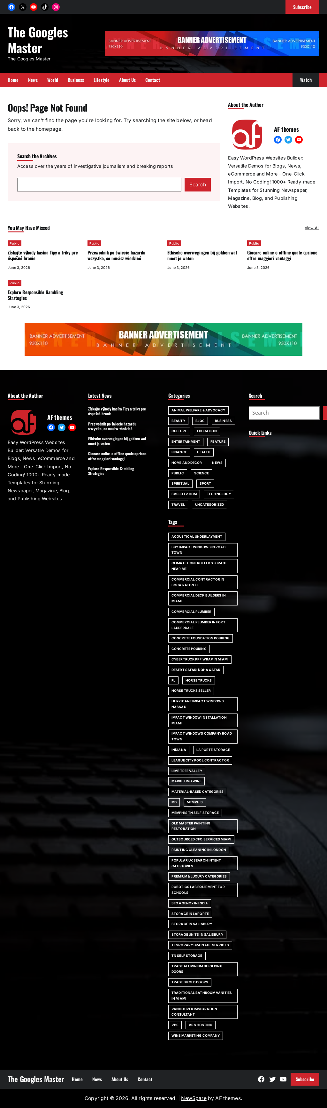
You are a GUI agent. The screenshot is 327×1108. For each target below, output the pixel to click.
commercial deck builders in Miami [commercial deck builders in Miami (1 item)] (198, 598)
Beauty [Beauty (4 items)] (178, 421)
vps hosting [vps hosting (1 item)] (200, 1025)
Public (14, 243)
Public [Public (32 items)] (177, 473)
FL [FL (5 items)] (173, 680)
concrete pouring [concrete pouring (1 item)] (189, 649)
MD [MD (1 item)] (174, 802)
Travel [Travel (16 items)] (178, 504)
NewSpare (193, 1098)
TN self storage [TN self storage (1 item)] (186, 955)
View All (312, 227)
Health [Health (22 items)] (204, 452)
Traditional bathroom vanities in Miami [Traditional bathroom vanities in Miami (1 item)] (201, 995)
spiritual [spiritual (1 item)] (180, 483)
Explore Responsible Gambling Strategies (35, 295)
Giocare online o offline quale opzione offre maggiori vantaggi (282, 255)
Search (197, 185)
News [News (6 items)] (217, 462)
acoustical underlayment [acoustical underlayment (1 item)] (196, 536)
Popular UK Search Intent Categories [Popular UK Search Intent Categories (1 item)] (196, 863)
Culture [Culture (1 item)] (179, 431)
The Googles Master (38, 39)
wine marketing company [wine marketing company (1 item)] (195, 1035)
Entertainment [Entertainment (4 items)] (185, 441)
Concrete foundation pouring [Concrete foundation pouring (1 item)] (200, 638)
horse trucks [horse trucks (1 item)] (199, 680)
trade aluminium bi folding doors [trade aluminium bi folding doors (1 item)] (197, 969)
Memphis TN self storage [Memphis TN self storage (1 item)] (195, 813)
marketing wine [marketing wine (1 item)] (186, 781)
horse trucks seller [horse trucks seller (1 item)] (191, 690)
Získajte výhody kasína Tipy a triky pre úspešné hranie (43, 255)
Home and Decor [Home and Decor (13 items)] (186, 462)
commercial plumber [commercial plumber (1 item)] (191, 611)
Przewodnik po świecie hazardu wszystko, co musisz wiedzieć (116, 255)
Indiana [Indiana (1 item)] (178, 750)
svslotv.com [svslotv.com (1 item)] (184, 494)
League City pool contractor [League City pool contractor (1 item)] (200, 760)
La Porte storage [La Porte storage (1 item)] (213, 750)
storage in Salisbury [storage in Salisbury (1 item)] (191, 924)
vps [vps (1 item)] (175, 1025)
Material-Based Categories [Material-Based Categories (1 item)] (197, 791)
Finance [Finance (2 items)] (179, 452)
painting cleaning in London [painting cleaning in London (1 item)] (198, 850)
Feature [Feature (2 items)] (217, 441)
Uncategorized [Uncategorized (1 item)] (209, 504)
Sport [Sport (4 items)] (205, 483)
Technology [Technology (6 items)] (219, 494)
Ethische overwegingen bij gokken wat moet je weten (202, 255)
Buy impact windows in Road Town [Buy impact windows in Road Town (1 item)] (198, 550)
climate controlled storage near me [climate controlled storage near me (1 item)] (199, 566)
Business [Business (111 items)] (223, 421)
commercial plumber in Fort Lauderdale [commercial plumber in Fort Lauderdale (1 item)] (198, 625)
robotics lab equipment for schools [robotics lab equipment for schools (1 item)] (198, 889)
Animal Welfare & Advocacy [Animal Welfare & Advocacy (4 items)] (198, 410)
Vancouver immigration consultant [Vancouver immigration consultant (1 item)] (194, 1012)
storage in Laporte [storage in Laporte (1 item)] (190, 914)
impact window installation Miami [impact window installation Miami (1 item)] (199, 720)
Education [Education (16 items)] (207, 431)
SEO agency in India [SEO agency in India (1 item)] (189, 903)
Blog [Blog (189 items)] (200, 421)
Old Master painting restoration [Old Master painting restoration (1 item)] (190, 826)
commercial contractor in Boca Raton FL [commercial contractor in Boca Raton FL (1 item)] (197, 582)
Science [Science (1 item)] (201, 473)
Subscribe (305, 1079)
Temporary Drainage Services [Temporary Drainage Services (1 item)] (200, 945)
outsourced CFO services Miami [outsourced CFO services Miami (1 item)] (201, 839)
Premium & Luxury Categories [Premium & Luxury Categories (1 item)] (199, 876)
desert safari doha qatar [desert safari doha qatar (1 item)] (195, 670)
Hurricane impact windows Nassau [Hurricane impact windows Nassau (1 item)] (197, 704)
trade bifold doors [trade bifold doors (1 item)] (189, 982)
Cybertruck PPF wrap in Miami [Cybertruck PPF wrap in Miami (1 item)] (199, 659)
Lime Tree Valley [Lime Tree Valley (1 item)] (186, 771)
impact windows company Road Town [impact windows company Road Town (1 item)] (201, 736)
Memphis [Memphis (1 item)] (195, 802)
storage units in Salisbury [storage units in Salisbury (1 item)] (197, 934)
